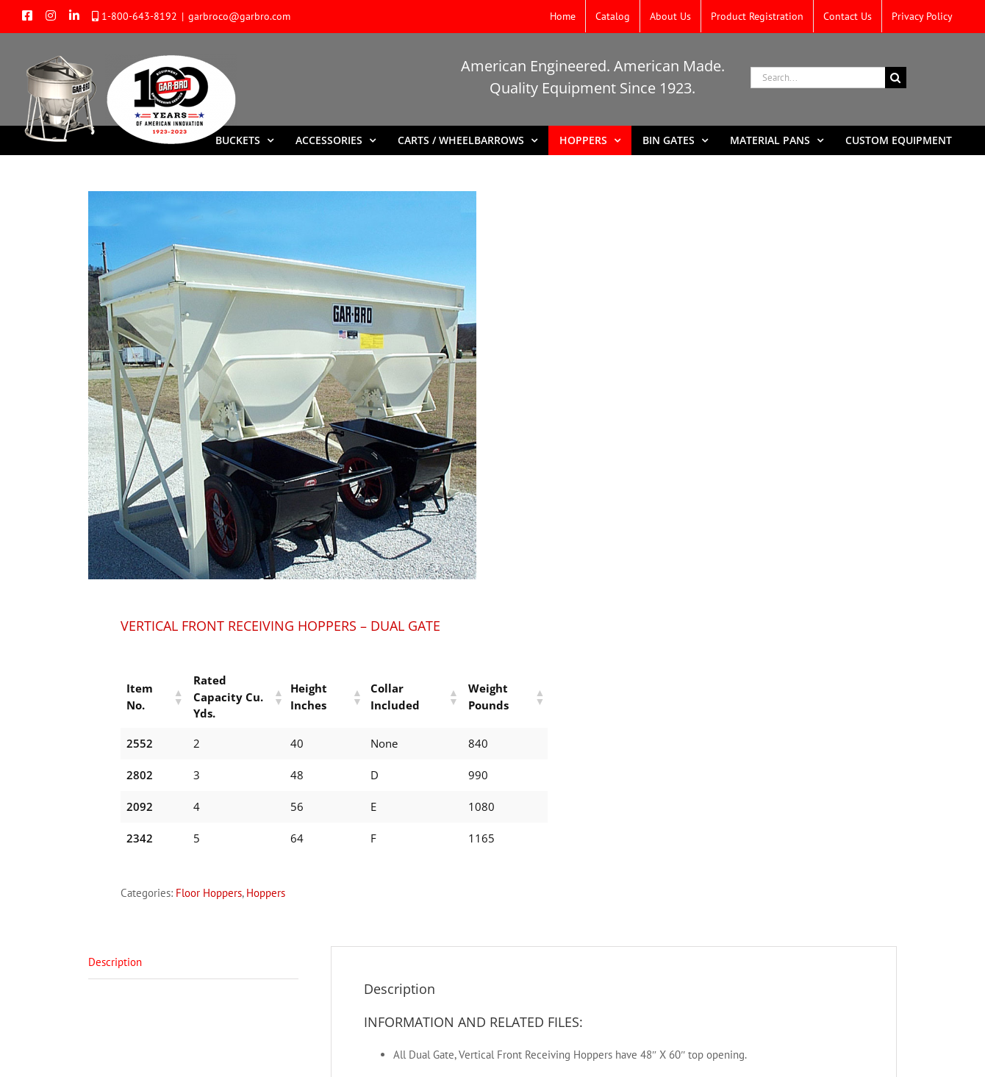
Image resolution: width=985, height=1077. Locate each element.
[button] (171, 689)
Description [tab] (115, 945)
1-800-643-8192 (139, 16)
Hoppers (265, 876)
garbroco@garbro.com (239, 16)
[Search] (895, 77)
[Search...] (818, 77)
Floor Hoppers (209, 876)
